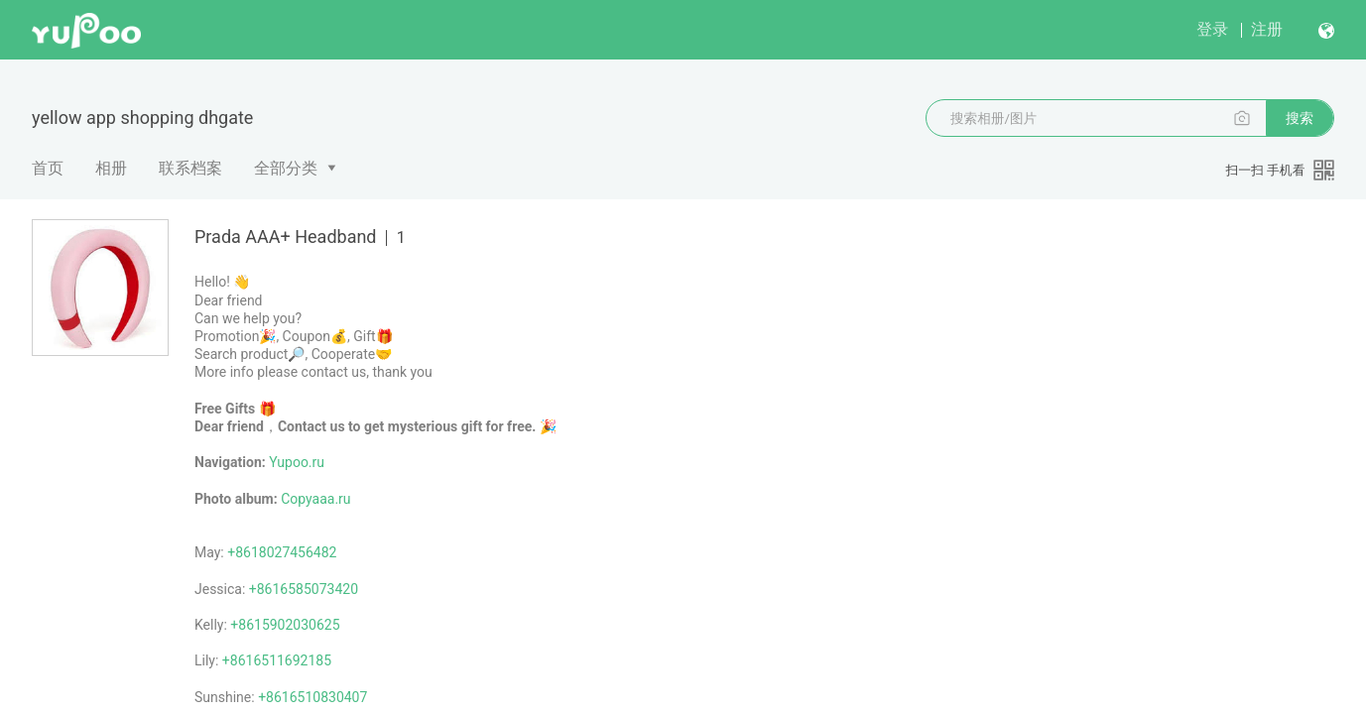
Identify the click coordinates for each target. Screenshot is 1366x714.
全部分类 (285, 168)
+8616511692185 (276, 660)
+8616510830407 (312, 697)
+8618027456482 (281, 552)
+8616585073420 (303, 589)
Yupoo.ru (296, 462)
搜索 (1299, 118)
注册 (1267, 29)
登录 (1212, 29)
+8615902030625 (284, 625)
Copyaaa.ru (315, 499)
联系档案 (190, 168)
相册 (111, 168)
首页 (47, 168)
